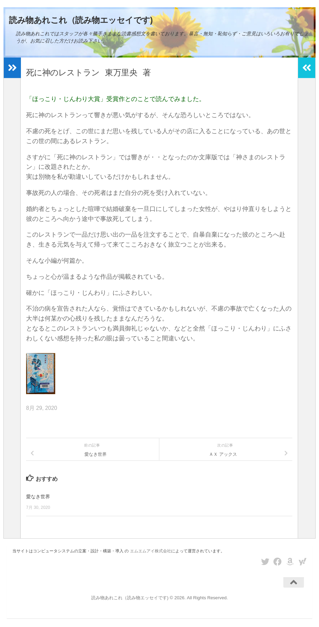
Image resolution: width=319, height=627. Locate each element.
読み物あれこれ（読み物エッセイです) (81, 20)
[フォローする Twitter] (265, 561)
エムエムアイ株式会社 (150, 551)
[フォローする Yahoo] (302, 561)
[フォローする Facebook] (277, 561)
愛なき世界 (39, 496)
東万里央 (121, 72)
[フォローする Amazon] (290, 561)
